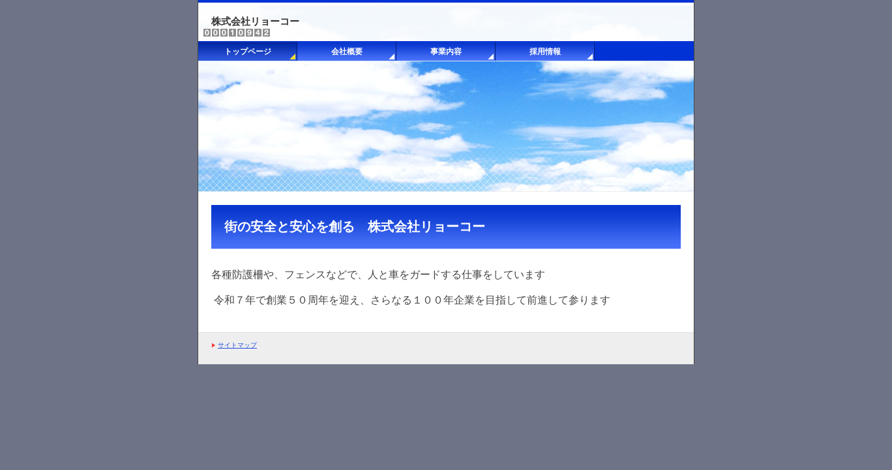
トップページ (247, 51)
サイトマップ (237, 345)
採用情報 (545, 51)
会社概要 (347, 51)
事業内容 (446, 51)
